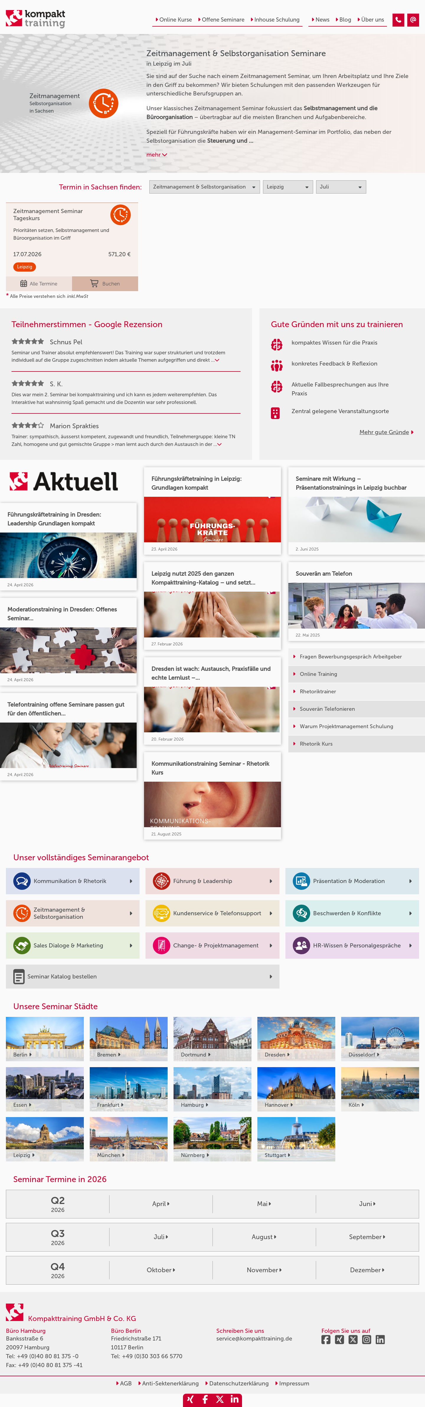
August (264, 1237)
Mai (264, 1204)
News (320, 19)
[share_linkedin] (234, 1400)
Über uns (370, 19)
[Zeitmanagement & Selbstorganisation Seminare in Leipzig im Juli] (398, 20)
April (160, 1204)
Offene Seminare (221, 19)
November (264, 1270)
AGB (124, 1383)
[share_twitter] (219, 1400)
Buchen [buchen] (105, 284)
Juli (161, 1237)
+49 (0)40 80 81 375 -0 (48, 1356)
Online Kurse (173, 19)
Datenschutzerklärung (237, 1383)
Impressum (292, 1383)
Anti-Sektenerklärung (168, 1383)
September (367, 1237)
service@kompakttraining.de (254, 1338)
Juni (367, 1204)
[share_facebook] (205, 1400)
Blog (343, 19)
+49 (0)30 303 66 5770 (152, 1356)
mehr (156, 154)
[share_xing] (190, 1400)
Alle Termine (38, 284)
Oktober (161, 1270)
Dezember (367, 1270)
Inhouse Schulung (275, 19)
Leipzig (24, 267)
